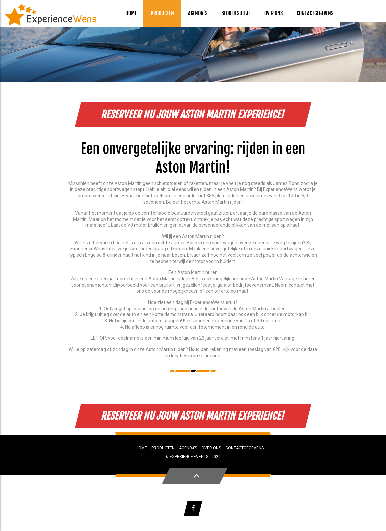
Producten (162, 13)
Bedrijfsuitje (235, 13)
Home (131, 13)
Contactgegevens (315, 13)
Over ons (273, 13)
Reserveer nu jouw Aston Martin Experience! (193, 114)
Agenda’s (197, 13)
